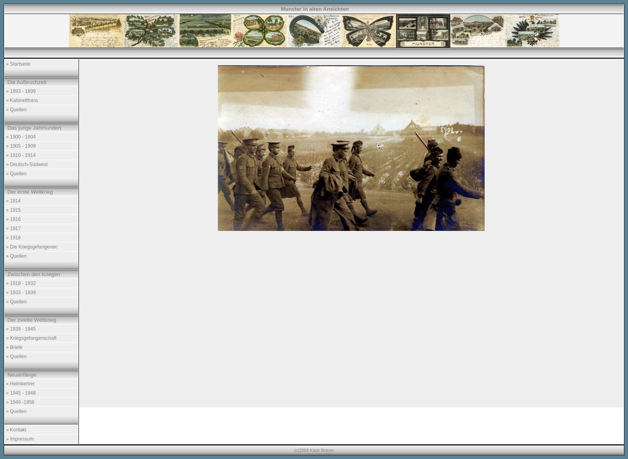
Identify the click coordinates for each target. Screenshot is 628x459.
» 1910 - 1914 (21, 155)
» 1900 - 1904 (21, 137)
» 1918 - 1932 (21, 283)
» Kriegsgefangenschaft (31, 338)
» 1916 (13, 219)
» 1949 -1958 (20, 402)
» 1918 (13, 238)
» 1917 (13, 228)
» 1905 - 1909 (21, 146)
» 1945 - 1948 (21, 393)
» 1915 (13, 210)
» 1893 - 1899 (21, 91)
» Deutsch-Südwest (27, 164)
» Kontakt (16, 430)
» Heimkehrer (20, 384)
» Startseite (18, 64)
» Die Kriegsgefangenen (32, 247)
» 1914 (13, 201)
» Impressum (20, 439)
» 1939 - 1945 (21, 329)
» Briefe (14, 347)
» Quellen (16, 109)
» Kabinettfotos (22, 100)
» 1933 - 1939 (21, 292)
